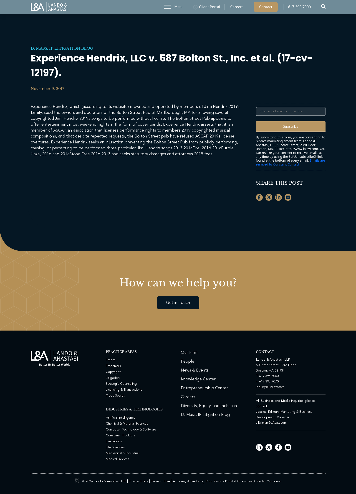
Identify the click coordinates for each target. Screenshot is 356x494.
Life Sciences (115, 447)
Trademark (113, 366)
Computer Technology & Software (131, 429)
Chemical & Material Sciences (127, 423)
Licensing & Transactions (124, 389)
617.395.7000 (299, 7)
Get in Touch (178, 303)
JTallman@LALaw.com (271, 422)
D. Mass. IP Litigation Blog (62, 48)
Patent (111, 360)
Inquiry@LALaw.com (270, 387)
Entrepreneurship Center (204, 388)
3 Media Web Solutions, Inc (77, 481)
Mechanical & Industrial (122, 453)
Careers (236, 7)
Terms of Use (160, 481)
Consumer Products (120, 435)
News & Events (195, 370)
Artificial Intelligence (120, 417)
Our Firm (189, 353)
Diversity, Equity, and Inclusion (209, 406)
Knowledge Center (198, 379)
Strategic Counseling (121, 383)
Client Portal (209, 7)
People (187, 361)
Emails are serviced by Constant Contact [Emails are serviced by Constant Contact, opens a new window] (290, 162)
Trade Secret (115, 395)
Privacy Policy (138, 481)
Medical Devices (117, 459)
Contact (265, 7)
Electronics (114, 441)
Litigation (113, 377)
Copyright (113, 372)
